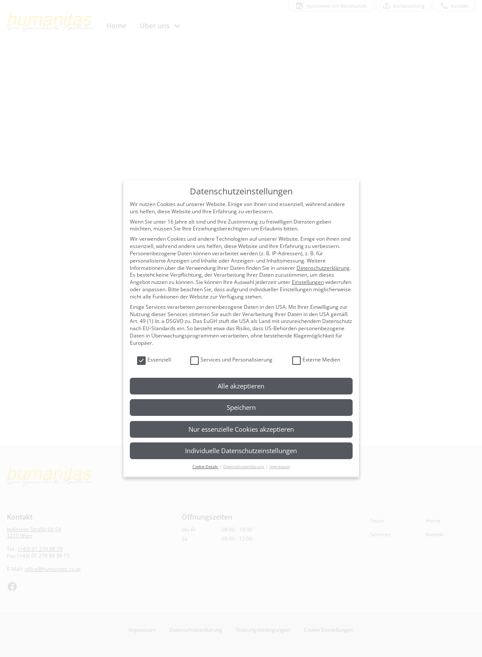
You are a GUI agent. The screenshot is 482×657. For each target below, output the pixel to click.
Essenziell (154, 360)
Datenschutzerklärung (323, 268)
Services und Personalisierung (231, 360)
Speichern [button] (241, 407)
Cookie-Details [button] (205, 466)
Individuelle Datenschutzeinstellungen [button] (241, 450)
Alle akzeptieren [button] (241, 386)
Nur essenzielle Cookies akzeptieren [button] (241, 429)
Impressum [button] (279, 466)
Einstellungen (308, 282)
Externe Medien (316, 360)
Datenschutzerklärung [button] (244, 466)
